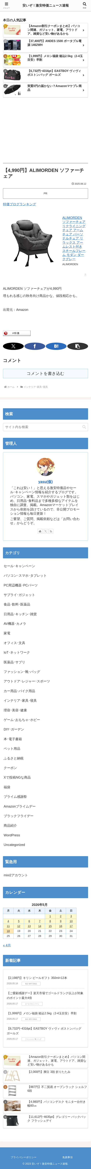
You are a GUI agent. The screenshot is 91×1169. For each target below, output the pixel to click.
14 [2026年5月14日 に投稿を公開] (39, 926)
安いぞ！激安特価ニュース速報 (45, 5)
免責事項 (67, 1157)
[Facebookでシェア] (34, 346)
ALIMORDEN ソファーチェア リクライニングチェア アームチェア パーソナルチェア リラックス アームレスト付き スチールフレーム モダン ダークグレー (73, 238)
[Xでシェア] (13, 346)
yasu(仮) (45, 482)
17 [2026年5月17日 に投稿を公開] (71, 926)
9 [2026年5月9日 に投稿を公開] (60, 921)
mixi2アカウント (16, 875)
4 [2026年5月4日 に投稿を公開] (8, 921)
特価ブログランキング (19, 204)
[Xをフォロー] (45, 531)
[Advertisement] (45, 130)
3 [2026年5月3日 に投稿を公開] (71, 916)
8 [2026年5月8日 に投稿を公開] (50, 921)
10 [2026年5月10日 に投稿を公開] (71, 921)
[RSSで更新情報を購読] (51, 531)
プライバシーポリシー (23, 1157)
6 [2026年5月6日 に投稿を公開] (29, 921)
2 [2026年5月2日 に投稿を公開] (60, 916)
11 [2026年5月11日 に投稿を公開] (8, 926)
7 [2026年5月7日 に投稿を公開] (39, 921)
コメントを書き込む (45, 373)
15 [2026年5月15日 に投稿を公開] (50, 926)
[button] (77, 346)
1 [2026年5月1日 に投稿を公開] (50, 916)
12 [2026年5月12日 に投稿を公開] (18, 926)
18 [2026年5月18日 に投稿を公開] (8, 931)
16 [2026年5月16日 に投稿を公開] (60, 926)
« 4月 (7, 945)
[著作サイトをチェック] (40, 531)
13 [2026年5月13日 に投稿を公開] (29, 926)
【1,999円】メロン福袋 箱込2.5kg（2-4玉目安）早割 (41, 1013)
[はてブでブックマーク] (56, 346)
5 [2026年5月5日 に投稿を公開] (18, 921)
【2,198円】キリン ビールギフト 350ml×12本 (37, 977)
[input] (45, 427)
